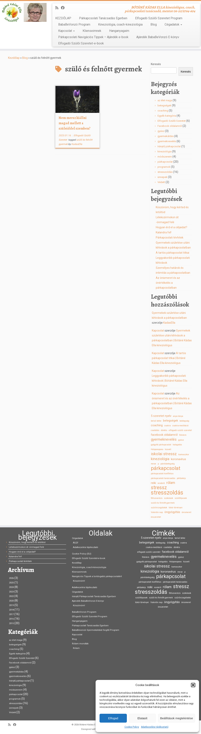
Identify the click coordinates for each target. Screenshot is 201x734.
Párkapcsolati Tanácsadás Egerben (103, 18)
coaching (163, 110)
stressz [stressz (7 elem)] (159, 487)
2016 (11, 619)
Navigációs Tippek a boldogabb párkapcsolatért (97, 576)
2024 (11, 587)
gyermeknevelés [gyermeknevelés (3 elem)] (164, 439)
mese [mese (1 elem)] (153, 463)
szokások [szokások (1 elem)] (168, 498)
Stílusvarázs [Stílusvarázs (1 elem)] (156, 498)
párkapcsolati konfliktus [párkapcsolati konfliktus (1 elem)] (162, 473)
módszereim (165, 156)
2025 (11, 582)
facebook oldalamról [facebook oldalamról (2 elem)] (164, 435)
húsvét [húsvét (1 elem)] (168, 449)
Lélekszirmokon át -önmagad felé (26, 547)
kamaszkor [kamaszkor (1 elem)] (183, 454)
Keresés (156, 64)
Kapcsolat (66, 31)
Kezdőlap (14, 57)
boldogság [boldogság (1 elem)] (184, 421)
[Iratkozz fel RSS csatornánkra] (58, 8)
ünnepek (162, 177)
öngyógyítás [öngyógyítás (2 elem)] (172, 512)
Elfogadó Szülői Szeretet (172, 120)
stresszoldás (165, 171)
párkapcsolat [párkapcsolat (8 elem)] (165, 468)
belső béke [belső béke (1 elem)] (156, 421)
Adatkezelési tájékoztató (154, 727)
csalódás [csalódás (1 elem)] (155, 430)
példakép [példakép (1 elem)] (181, 478)
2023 (11, 591)
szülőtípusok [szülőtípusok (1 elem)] (181, 498)
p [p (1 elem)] (158, 463)
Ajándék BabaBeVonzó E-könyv (157, 37)
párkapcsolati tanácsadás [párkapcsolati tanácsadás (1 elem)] (163, 478)
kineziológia (164, 151)
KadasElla (76, 144)
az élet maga (165, 100)
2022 (11, 596)
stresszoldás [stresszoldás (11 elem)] (167, 492)
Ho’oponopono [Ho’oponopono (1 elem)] (157, 449)
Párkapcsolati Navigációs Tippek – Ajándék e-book (93, 37)
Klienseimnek (92, 31)
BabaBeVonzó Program (74, 24)
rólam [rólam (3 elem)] (170, 483)
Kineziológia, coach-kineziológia (120, 24)
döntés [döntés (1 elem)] (164, 430)
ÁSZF (75, 543)
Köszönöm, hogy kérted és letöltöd (27, 542)
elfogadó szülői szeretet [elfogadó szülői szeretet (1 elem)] (180, 430)
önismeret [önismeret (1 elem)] (186, 512)
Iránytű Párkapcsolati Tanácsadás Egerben (94, 596)
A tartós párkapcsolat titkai (172, 252)
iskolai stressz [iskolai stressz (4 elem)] (164, 454)
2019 (11, 605)
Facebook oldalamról (170, 125)
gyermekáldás (166, 136)
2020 (11, 601)
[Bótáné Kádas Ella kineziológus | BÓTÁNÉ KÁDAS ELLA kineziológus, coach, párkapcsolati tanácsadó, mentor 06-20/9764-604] (23, 12)
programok (164, 166)
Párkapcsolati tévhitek (169, 237)
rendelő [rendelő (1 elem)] (161, 483)
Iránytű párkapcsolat (169, 146)
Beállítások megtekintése (176, 718)
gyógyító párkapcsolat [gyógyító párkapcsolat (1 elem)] (161, 444)
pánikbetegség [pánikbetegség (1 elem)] (167, 463)
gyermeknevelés (167, 141)
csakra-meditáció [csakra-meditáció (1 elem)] (180, 425)
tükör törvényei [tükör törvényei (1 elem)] (176, 507)
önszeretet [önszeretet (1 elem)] (156, 517)
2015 (11, 623)
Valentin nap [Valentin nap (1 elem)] (157, 512)
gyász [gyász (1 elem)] (181, 440)
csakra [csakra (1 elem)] (167, 425)
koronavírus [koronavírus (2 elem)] (178, 459)
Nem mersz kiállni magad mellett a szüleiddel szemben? (74, 123)
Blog (153, 24)
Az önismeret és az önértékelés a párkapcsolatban (168, 282)
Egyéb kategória (167, 115)
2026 (11, 578)
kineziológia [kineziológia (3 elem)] (160, 459)
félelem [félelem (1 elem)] (182, 435)
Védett (161, 182)
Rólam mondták (80, 643)
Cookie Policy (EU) (81, 554)
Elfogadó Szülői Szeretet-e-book (81, 43)
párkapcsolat (165, 161)
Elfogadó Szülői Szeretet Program (158, 18)
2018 (11, 610)
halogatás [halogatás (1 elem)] (177, 444)
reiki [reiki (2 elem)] (153, 483)
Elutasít (142, 718)
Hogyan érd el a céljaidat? (171, 227)
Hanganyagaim (119, 31)
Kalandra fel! (163, 232)
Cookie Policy (131, 727)
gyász (161, 131)
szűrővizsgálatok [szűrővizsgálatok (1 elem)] (159, 507)
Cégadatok (173, 24)
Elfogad (113, 718)
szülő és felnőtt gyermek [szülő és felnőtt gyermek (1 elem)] (163, 503)
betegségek (164, 105)
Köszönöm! (79, 581)
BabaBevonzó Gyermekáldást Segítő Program (95, 630)
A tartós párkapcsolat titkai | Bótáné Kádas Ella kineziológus (169, 358)
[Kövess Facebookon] (64, 8)
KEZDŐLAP (63, 18)
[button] (193, 685)
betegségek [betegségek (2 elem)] (170, 420)
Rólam (76, 648)
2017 (11, 614)
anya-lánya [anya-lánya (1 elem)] (178, 416)
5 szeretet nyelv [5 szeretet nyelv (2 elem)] (161, 416)
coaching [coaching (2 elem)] (157, 425)
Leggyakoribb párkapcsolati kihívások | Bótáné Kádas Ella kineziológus (169, 380)
